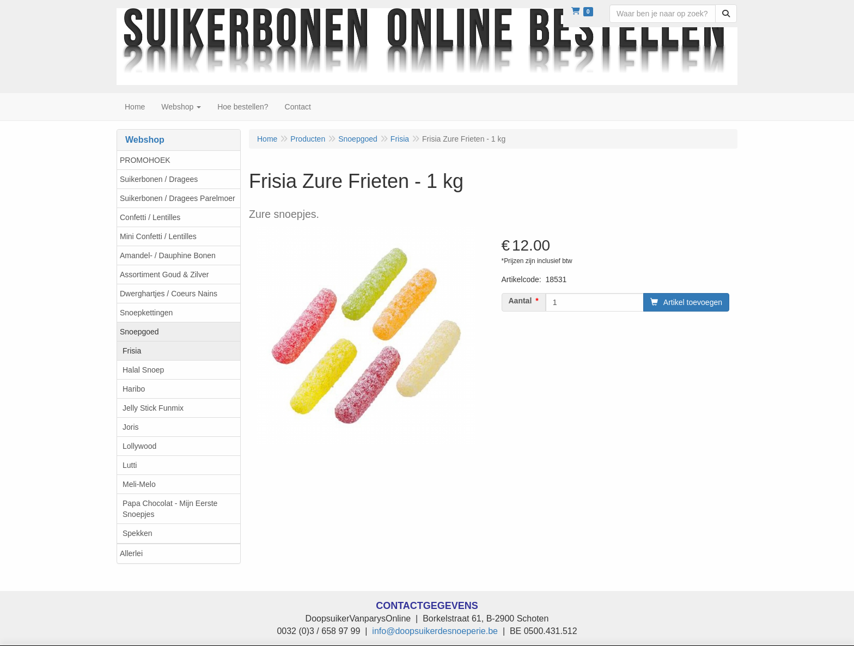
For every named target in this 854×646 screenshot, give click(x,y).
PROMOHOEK (145, 160)
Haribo (134, 389)
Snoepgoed (139, 331)
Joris (131, 427)
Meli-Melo (139, 484)
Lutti (130, 465)
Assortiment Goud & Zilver (164, 274)
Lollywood (139, 446)
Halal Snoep (143, 369)
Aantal (520, 300)
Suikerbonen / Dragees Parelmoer (177, 198)
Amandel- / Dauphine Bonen (168, 255)
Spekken (137, 533)
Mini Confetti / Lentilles (158, 236)
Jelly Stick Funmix (153, 408)
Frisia (132, 350)
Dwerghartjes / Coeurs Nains (168, 293)
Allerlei (131, 553)
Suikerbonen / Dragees (159, 179)
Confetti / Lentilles (150, 217)
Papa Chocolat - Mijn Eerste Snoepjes (170, 509)
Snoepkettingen (146, 312)
